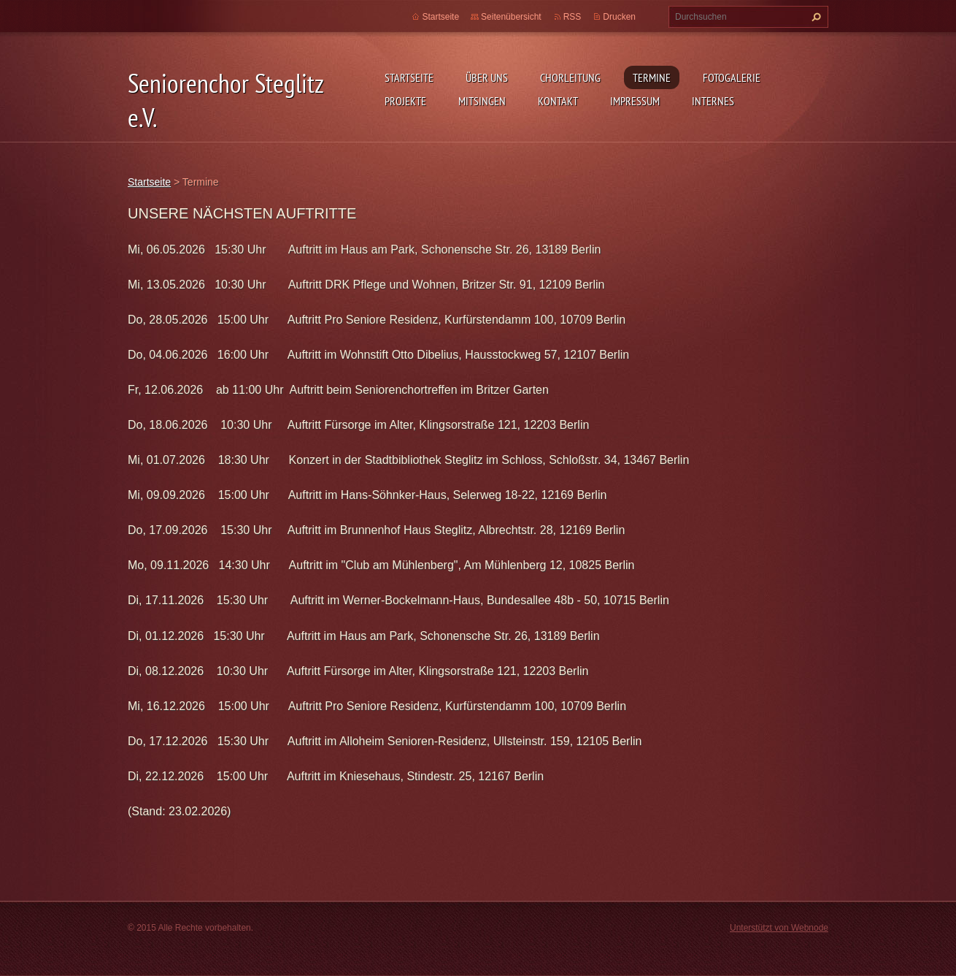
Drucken (619, 17)
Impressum (635, 101)
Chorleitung (570, 77)
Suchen (814, 17)
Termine (652, 77)
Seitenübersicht (511, 17)
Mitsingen (482, 101)
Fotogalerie (731, 77)
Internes (713, 101)
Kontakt (558, 101)
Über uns (487, 77)
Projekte (405, 101)
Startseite (409, 77)
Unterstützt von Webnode (779, 928)
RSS (572, 17)
